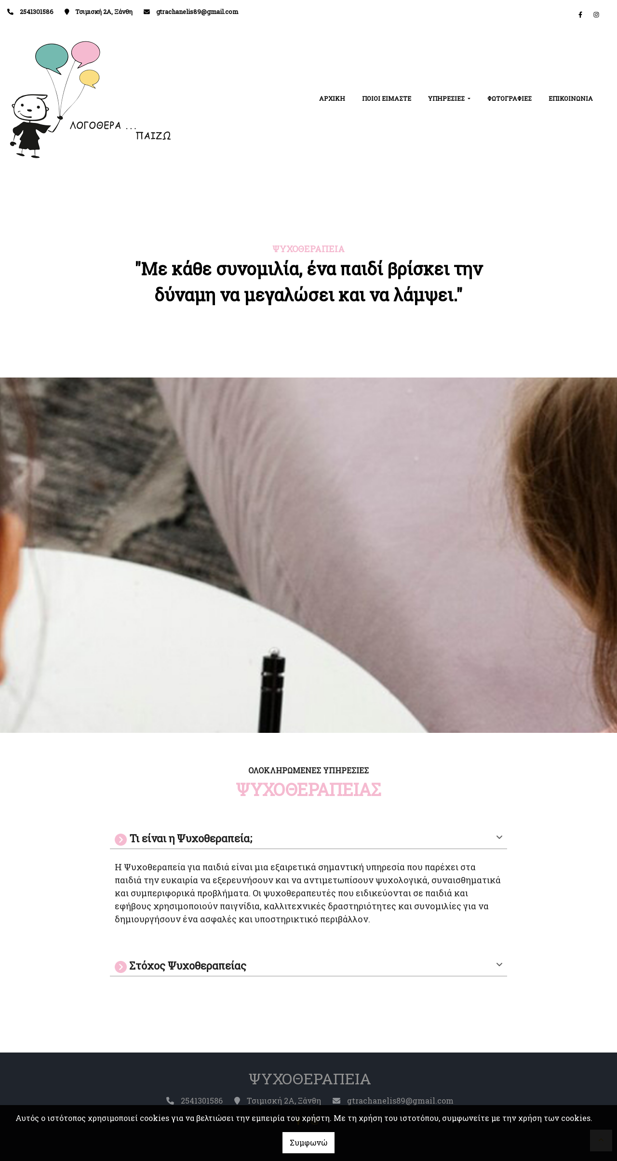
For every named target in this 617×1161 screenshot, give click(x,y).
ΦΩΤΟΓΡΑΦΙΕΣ (509, 98)
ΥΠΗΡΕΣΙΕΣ (447, 98)
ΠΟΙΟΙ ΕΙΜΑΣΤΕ (386, 98)
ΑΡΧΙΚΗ (332, 98)
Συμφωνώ (308, 1142)
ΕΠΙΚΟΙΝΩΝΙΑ (571, 98)
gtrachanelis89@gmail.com (197, 11)
